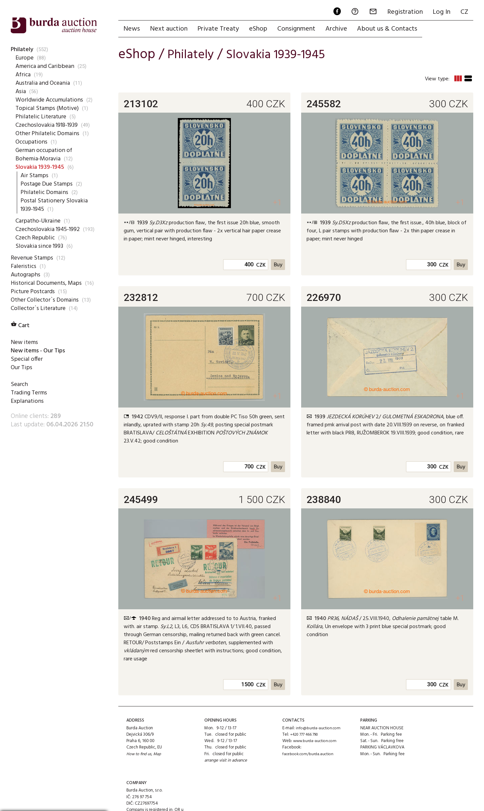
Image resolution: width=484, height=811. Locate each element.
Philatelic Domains (45, 192)
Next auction (170, 29)
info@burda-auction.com (319, 729)
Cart (21, 343)
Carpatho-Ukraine (38, 221)
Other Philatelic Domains (48, 133)
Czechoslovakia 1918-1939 (49, 125)
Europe (24, 58)
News (132, 29)
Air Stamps (35, 175)
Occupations (32, 142)
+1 (277, 203)
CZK (260, 266)
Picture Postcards (34, 308)
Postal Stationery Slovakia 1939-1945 (56, 205)
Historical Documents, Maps (40, 295)
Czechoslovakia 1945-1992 (44, 233)
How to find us (139, 755)
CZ (464, 12)
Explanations (28, 419)
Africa (23, 75)
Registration (403, 12)
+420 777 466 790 (306, 735)
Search (20, 402)
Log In (440, 12)
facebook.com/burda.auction (309, 755)
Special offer (27, 376)
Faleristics (24, 275)
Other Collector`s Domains (47, 317)
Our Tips (22, 385)
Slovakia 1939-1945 (41, 167)
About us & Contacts (392, 29)
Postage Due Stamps (49, 184)
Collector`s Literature (40, 325)
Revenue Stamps (33, 266)
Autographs (27, 283)
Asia (21, 91)
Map (159, 755)
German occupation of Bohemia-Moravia (45, 154)
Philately (22, 49)
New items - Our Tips (40, 368)
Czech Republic (35, 246)
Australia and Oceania (44, 83)
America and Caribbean (46, 66)
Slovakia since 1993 (41, 254)
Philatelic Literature (41, 117)
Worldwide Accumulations (51, 100)
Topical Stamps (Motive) (48, 108)
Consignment (300, 29)
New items (25, 359)
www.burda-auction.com (316, 742)
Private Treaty (220, 29)
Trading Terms (30, 410)
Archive (340, 29)
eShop (261, 29)
